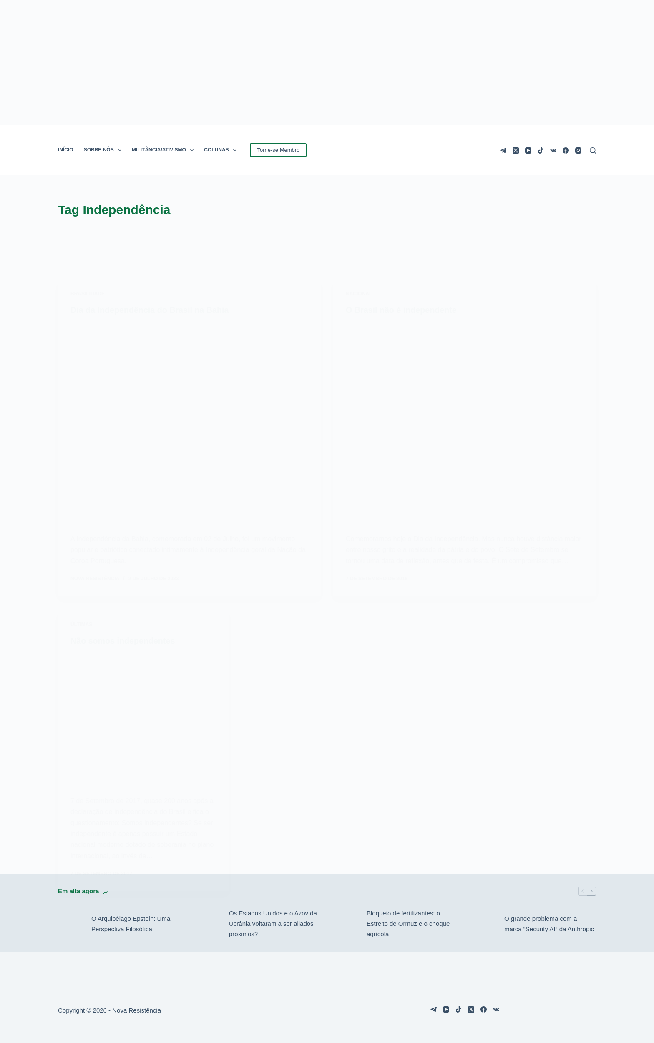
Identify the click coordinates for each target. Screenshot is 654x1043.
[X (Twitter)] (516, 150)
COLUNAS (222, 150)
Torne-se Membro (278, 150)
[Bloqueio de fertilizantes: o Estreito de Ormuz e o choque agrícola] (345, 923)
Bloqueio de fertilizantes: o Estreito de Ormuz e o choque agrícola (408, 923)
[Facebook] (566, 150)
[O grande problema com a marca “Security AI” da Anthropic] (483, 923)
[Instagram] (578, 150)
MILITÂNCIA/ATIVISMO (164, 150)
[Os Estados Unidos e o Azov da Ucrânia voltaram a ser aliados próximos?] (208, 923)
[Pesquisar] (593, 150)
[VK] (553, 150)
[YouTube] (528, 150)
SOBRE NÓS (104, 150)
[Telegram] (503, 150)
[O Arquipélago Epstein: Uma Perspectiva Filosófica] (70, 923)
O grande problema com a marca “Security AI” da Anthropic (549, 923)
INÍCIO (65, 150)
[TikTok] (541, 150)
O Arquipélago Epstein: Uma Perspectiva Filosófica (130, 923)
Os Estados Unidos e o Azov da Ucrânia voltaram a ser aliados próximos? (273, 923)
